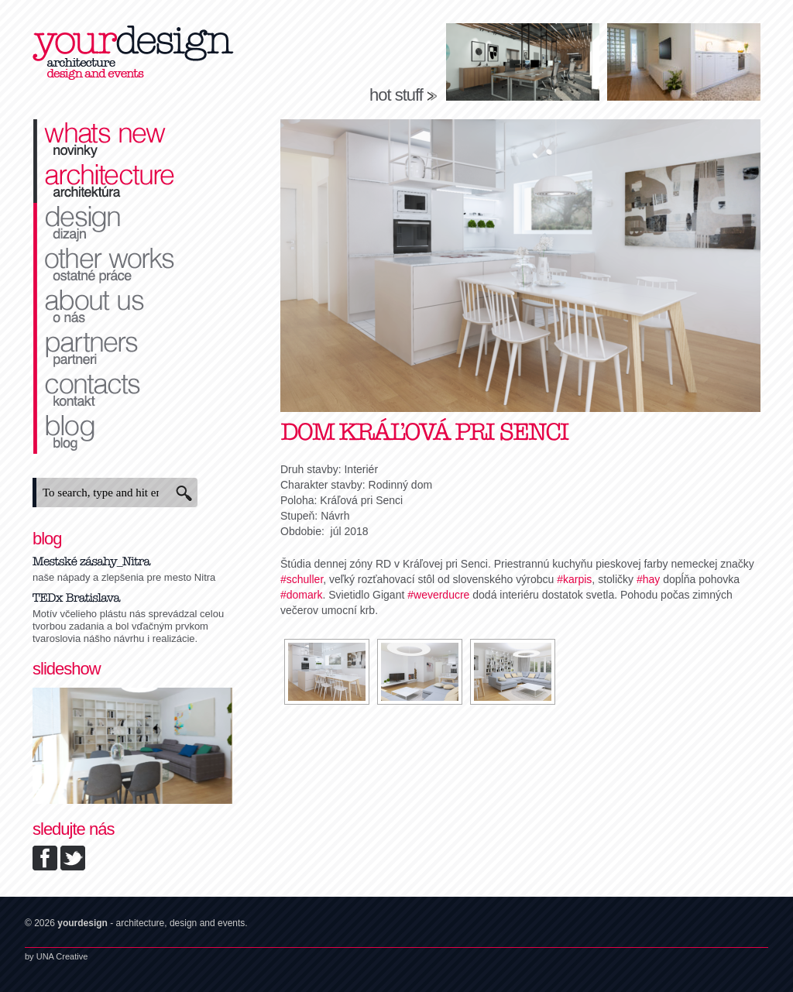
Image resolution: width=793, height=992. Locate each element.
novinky (133, 140)
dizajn (133, 224)
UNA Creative (62, 956)
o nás (133, 307)
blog (133, 433)
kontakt (133, 391)
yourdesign (133, 54)
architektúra (133, 182)
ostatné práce (133, 266)
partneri (133, 349)
